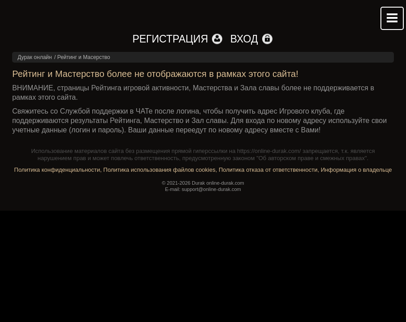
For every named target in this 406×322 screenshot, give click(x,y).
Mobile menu (392, 18)
